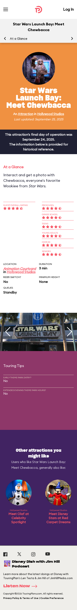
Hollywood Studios (50, 114)
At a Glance (18, 39)
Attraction (25, 114)
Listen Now (21, 586)
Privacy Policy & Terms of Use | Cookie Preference (33, 598)
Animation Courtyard (19, 269)
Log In (68, 9)
